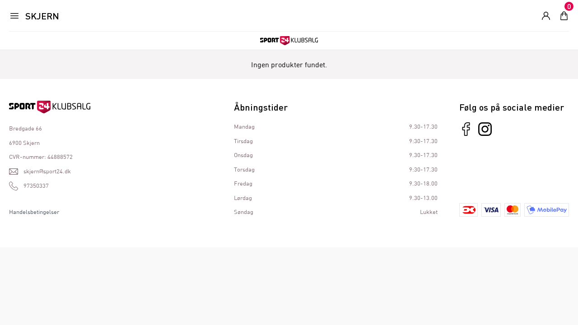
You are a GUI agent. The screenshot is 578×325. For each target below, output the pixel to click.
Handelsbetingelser (34, 211)
